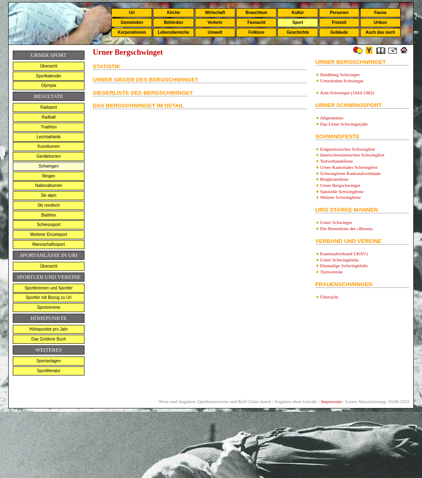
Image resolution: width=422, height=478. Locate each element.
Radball (49, 117)
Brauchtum (256, 12)
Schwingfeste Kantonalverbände (350, 173)
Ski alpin (48, 195)
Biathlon (48, 215)
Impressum (331, 401)
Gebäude (339, 32)
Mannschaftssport (49, 244)
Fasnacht (256, 22)
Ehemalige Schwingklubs (344, 265)
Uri (132, 12)
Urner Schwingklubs (339, 259)
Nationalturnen (48, 185)
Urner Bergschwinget (340, 185)
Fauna (380, 12)
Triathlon (49, 127)
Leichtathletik (49, 137)
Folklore (257, 32)
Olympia (48, 85)
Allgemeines (331, 117)
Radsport (48, 107)
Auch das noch (380, 32)
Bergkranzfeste (334, 179)
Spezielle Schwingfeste (341, 191)
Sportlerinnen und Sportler (49, 288)
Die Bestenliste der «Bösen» (346, 228)
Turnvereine (331, 271)
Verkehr (215, 22)
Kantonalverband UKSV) (344, 253)
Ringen (48, 176)
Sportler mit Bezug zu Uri (48, 297)
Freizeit (339, 22)
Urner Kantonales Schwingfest (348, 167)
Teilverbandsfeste (336, 161)
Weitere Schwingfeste (340, 197)
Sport (298, 22)
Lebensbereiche (173, 32)
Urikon (380, 22)
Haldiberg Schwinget (340, 74)
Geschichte (298, 32)
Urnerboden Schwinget (341, 80)
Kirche (173, 12)
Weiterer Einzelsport (48, 234)
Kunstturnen (49, 146)
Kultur (298, 12)
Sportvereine (49, 307)
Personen (339, 12)
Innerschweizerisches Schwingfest (352, 154)
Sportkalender (48, 76)
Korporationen (131, 32)
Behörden (173, 22)
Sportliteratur (48, 370)
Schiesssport (48, 224)
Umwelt (215, 32)
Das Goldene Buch (48, 339)
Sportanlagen (48, 361)
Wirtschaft (215, 12)
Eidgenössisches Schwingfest (347, 149)
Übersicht (48, 66)
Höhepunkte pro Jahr (48, 329)
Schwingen (49, 166)
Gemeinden (132, 22)
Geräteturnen (49, 156)
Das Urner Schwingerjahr (344, 123)
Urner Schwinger (335, 222)
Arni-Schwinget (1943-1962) (347, 92)
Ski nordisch (49, 205)
